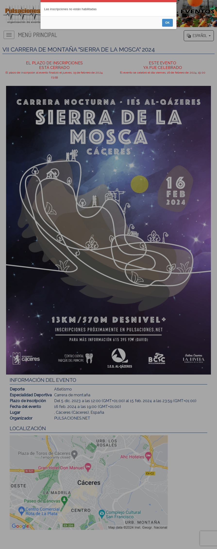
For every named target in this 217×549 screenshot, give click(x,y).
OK (167, 287)
